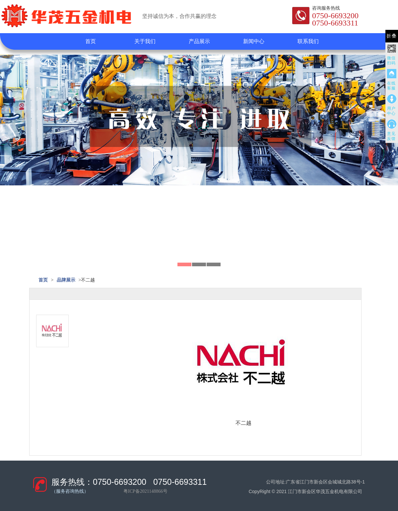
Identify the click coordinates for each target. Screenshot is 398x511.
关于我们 (145, 41)
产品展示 (199, 41)
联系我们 (308, 41)
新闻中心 (253, 41)
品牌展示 (66, 280)
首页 (90, 41)
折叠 (391, 35)
